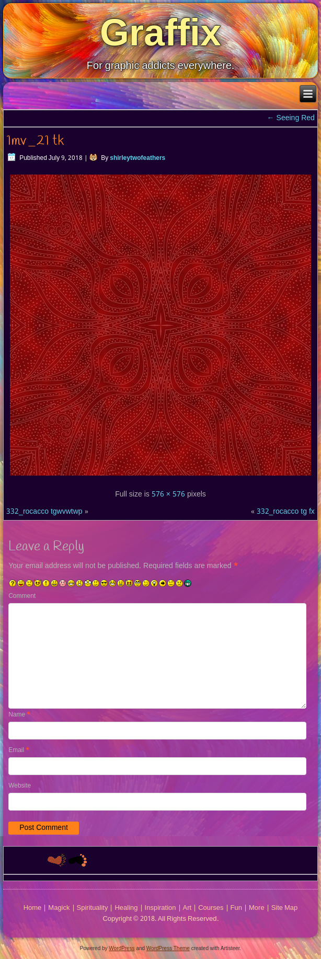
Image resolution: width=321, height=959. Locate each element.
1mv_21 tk (35, 141)
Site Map (284, 908)
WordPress (121, 948)
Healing (125, 908)
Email (18, 750)
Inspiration (160, 908)
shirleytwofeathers (137, 158)
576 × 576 (168, 494)
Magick (59, 908)
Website (19, 786)
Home (33, 908)
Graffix (160, 32)
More (257, 908)
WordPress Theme (168, 948)
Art (187, 908)
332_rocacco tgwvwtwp (44, 511)
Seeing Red (291, 118)
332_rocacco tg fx (286, 511)
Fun (236, 908)
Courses (210, 908)
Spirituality (92, 908)
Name (19, 715)
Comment (22, 596)
